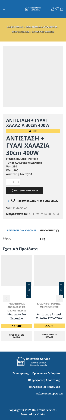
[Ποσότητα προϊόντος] (13, 182)
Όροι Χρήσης (21, 373)
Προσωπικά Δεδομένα (46, 373)
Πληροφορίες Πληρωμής (44, 386)
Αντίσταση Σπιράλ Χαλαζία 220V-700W (49, 316)
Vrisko (41, 414)
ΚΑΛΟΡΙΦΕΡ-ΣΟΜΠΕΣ (43, 31)
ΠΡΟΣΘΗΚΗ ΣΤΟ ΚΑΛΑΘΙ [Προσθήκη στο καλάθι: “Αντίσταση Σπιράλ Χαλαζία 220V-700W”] (49, 335)
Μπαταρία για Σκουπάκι (16, 316)
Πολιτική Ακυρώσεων (49, 393)
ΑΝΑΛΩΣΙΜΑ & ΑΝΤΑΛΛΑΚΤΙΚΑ (41, 27)
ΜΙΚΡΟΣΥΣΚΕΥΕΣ (20, 31)
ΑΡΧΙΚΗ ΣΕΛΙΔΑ (15, 27)
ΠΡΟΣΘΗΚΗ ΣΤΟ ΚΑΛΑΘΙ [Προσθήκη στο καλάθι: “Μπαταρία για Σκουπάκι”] (28, 289)
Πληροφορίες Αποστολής (44, 380)
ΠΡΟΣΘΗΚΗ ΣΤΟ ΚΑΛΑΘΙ (26, 190)
